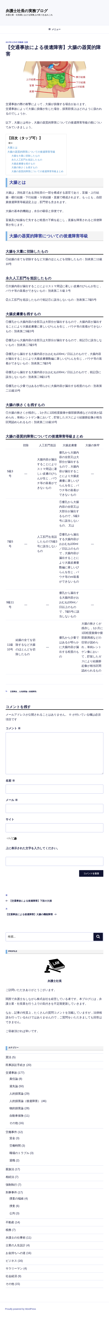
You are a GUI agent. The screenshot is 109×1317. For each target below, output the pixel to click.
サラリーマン (14, 1268)
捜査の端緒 (16, 1198)
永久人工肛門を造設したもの (26, 159)
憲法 (8, 1057)
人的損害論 (16, 1093)
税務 (8, 1229)
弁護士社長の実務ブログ (27, 11)
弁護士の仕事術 (15, 1237)
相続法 (10, 1177)
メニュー (54, 29)
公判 (12, 1213)
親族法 (10, 1169)
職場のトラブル (19, 1153)
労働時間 (15, 1145)
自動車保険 (16, 1115)
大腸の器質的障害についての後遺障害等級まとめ (37, 171)
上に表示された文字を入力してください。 (32, 848)
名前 (10, 780)
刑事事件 (11, 1192)
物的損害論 (16, 1108)
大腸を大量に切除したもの (25, 156)
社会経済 (11, 1276)
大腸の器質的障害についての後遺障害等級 (31, 151)
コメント (13, 728)
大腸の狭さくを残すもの (24, 167)
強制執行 (11, 1184)
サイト (10, 819)
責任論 (13, 1078)
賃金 (12, 1138)
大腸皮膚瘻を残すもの (23, 163)
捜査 (12, 1206)
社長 (26, 42)
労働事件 (11, 1132)
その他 (13, 1123)
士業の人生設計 (15, 1245)
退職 (12, 1160)
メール (12, 800)
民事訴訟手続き (15, 1065)
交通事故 (13, 691)
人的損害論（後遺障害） (28, 691)
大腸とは (12, 147)
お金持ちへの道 (15, 1253)
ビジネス (11, 1260)
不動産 (10, 1222)
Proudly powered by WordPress (20, 1309)
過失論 (13, 1086)
